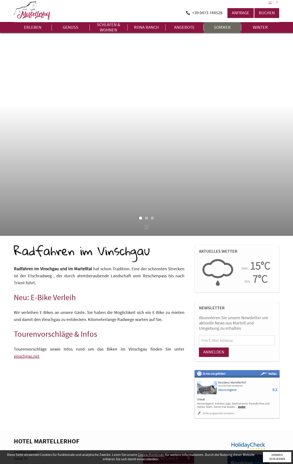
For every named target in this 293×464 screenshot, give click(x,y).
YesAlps (268, 374)
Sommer (222, 27)
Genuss (70, 27)
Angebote (184, 27)
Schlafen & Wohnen (108, 27)
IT (277, 2)
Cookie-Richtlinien (151, 455)
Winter (260, 27)
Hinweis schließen (277, 457)
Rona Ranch (146, 27)
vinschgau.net (26, 356)
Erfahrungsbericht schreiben (215, 413)
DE (270, 2)
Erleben (32, 27)
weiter (242, 406)
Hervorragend (227, 390)
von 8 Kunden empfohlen (230, 385)
